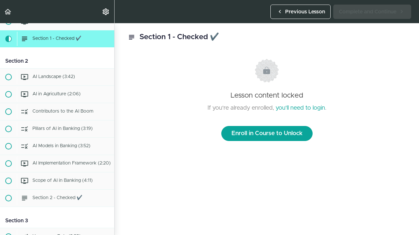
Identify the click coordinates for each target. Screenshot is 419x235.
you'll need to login (300, 108)
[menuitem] (106, 11)
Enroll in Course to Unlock (266, 133)
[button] (8, 11)
